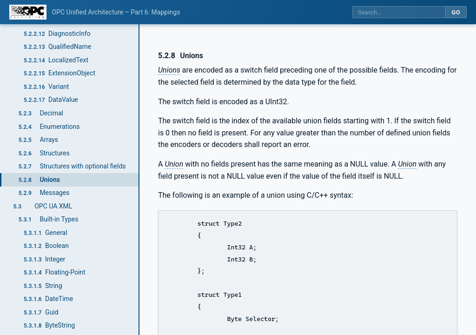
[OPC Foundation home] (27, 12)
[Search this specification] (398, 12)
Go (455, 12)
